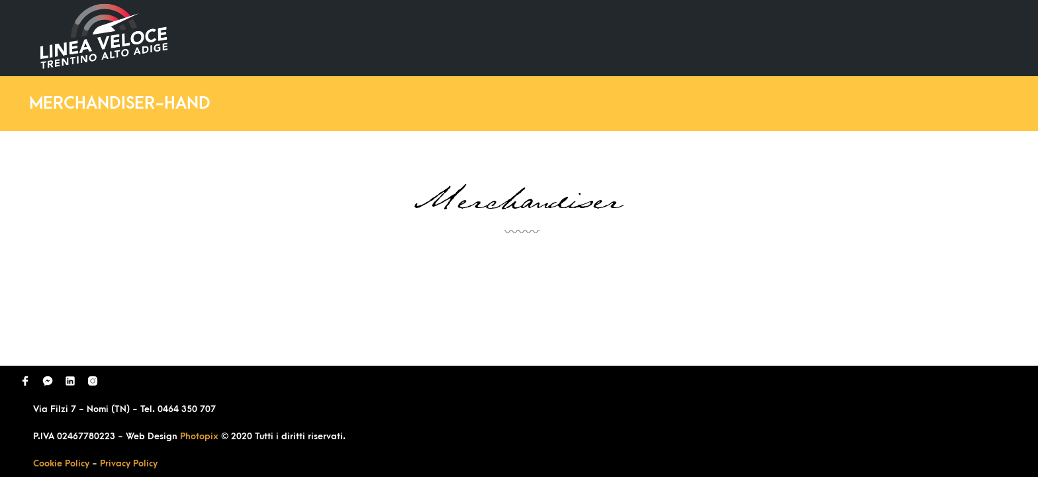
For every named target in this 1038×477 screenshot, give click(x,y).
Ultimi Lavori (663, 37)
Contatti (947, 37)
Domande (751, 37)
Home (586, 37)
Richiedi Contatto (850, 37)
